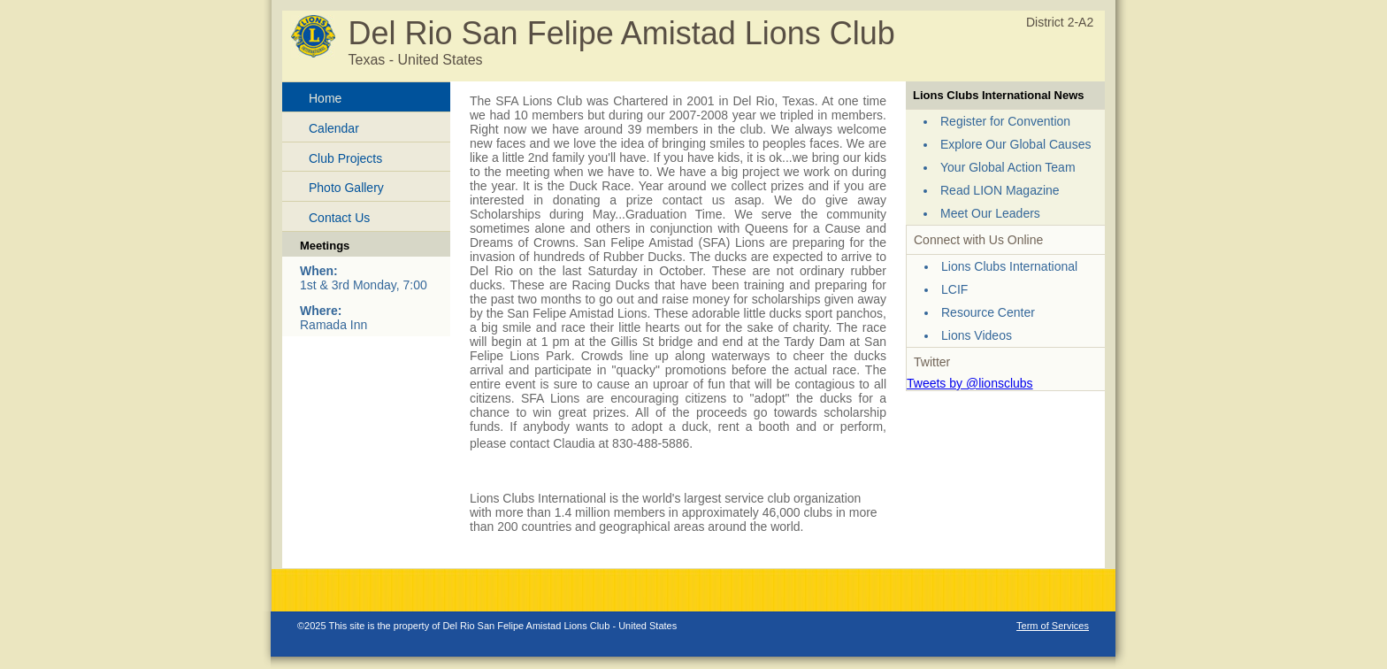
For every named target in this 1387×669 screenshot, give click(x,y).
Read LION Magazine (1000, 190)
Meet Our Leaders (990, 213)
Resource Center (988, 312)
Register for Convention (1005, 121)
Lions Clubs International (1009, 266)
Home (325, 98)
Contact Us (339, 218)
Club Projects (345, 158)
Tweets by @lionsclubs (970, 383)
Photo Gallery (346, 188)
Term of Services (1052, 625)
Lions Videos (976, 335)
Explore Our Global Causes (1015, 144)
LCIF (954, 289)
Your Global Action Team (1008, 167)
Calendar (334, 128)
